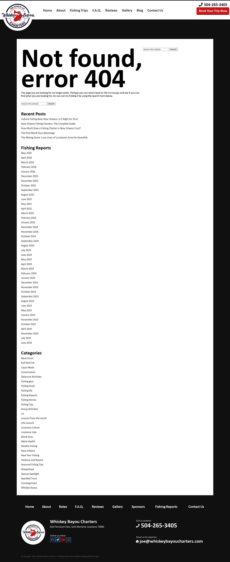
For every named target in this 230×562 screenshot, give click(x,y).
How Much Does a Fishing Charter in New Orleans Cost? (51, 128)
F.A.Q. (79, 506)
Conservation (28, 372)
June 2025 (26, 199)
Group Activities (29, 409)
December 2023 (29, 282)
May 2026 (26, 153)
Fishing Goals (28, 386)
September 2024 (30, 241)
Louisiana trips (29, 432)
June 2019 (26, 342)
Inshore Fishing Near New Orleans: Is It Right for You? (49, 119)
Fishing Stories (28, 400)
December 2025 (29, 176)
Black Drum (27, 358)
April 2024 (26, 264)
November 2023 (29, 287)
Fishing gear (27, 381)
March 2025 (27, 213)
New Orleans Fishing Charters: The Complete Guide (48, 123)
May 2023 (26, 310)
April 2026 (26, 157)
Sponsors (138, 506)
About (46, 506)
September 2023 (30, 296)
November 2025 (29, 181)
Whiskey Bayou (29, 487)
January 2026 (28, 171)
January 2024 (28, 278)
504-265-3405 (213, 4)
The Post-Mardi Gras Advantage (38, 133)
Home (29, 506)
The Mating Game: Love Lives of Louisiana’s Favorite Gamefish (54, 137)
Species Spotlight (30, 474)
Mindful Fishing (29, 446)
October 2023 (28, 292)
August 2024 (27, 245)
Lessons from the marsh (34, 418)
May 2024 (26, 259)
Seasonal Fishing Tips (32, 464)
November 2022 (29, 319)
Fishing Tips (27, 404)
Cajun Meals (27, 367)
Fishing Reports (29, 395)
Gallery (117, 506)
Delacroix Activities (31, 376)
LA (22, 413)
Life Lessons (27, 423)
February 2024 (28, 273)
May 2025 (26, 204)
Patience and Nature (32, 460)
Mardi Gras (27, 437)
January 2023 (28, 315)
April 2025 (26, 208)
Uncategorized (29, 483)
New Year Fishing (30, 455)
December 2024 (29, 227)
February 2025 (28, 218)
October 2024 (28, 236)
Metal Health (28, 441)
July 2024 (26, 250)
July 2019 (26, 338)
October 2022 (28, 324)
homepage (113, 93)
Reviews (98, 506)
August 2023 (27, 301)
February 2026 (28, 167)
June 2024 (26, 255)
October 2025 (28, 185)
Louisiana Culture (30, 427)
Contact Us (196, 506)
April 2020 (26, 329)
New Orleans (28, 450)
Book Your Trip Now (213, 10)
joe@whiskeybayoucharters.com (169, 541)
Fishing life (26, 390)
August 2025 (27, 194)
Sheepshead (27, 469)
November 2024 (29, 231)
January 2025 (28, 222)
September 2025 (30, 190)
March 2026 (27, 162)
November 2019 (29, 333)
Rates (63, 506)
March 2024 (27, 268)
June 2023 (26, 305)
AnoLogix (95, 556)
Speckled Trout (29, 478)
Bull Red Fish (27, 363)
